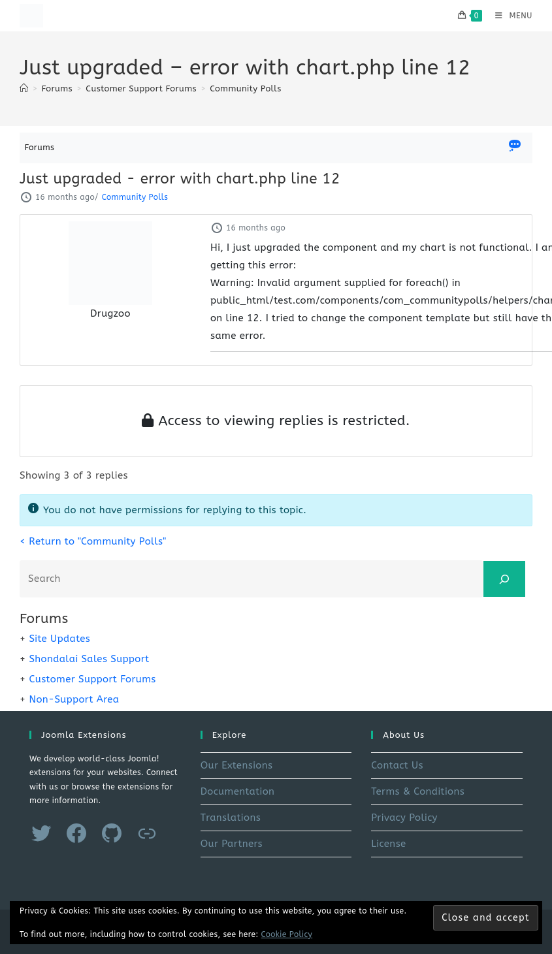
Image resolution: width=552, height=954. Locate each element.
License (388, 844)
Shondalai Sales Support (89, 659)
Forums (40, 147)
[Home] (24, 88)
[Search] (504, 578)
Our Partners (232, 844)
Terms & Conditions (417, 791)
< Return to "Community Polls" (93, 541)
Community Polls (246, 88)
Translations (231, 817)
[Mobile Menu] (508, 15)
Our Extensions (237, 765)
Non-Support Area (74, 699)
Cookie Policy (287, 934)
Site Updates (59, 638)
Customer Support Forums (92, 679)
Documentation (238, 791)
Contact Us (397, 765)
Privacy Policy (404, 817)
